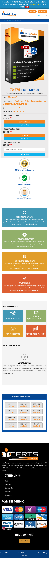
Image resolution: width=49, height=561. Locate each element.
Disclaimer (8, 485)
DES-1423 (11, 425)
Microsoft (12, 20)
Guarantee (8, 495)
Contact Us (9, 488)
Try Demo (24, 135)
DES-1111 (36, 412)
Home (5, 20)
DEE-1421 (11, 405)
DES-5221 (23, 425)
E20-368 (23, 419)
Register (42, 11)
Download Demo (24, 122)
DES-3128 (36, 419)
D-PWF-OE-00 (23, 412)
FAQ (6, 481)
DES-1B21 (11, 412)
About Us (8, 492)
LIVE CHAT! (24, 541)
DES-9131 (23, 405)
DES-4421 (36, 405)
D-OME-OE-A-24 (11, 419)
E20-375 (36, 425)
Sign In (32, 11)
